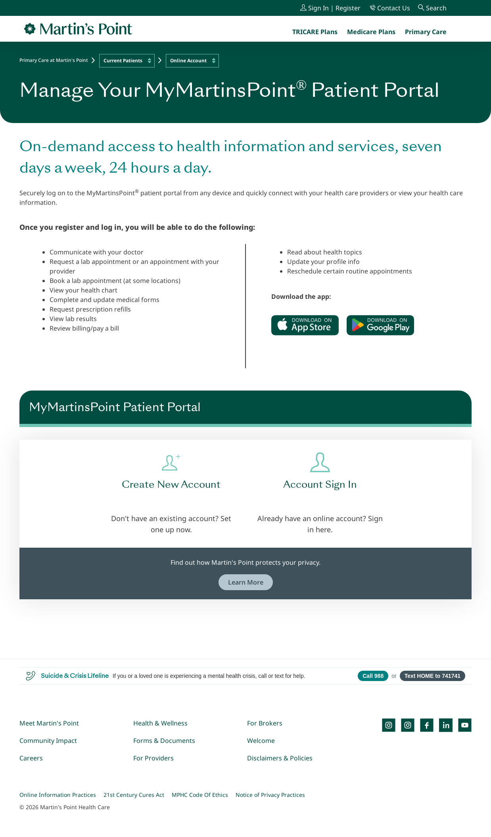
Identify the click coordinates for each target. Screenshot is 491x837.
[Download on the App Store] (305, 325)
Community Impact (48, 740)
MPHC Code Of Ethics (200, 795)
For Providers (153, 758)
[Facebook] (426, 725)
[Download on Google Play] (380, 325)
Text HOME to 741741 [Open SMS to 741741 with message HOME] (432, 676)
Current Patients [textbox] (123, 60)
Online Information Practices (57, 795)
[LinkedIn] (446, 725)
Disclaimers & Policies (280, 758)
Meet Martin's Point (49, 723)
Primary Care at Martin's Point (53, 60)
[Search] (432, 8)
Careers (31, 758)
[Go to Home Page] (78, 28)
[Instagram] (407, 725)
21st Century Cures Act (134, 795)
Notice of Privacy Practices (270, 795)
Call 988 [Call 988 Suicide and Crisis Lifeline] (373, 676)
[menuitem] (426, 31)
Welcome (261, 740)
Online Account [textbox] (188, 60)
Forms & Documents (164, 740)
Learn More (245, 582)
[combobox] (127, 60)
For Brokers (264, 723)
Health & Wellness (160, 723)
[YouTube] (465, 725)
